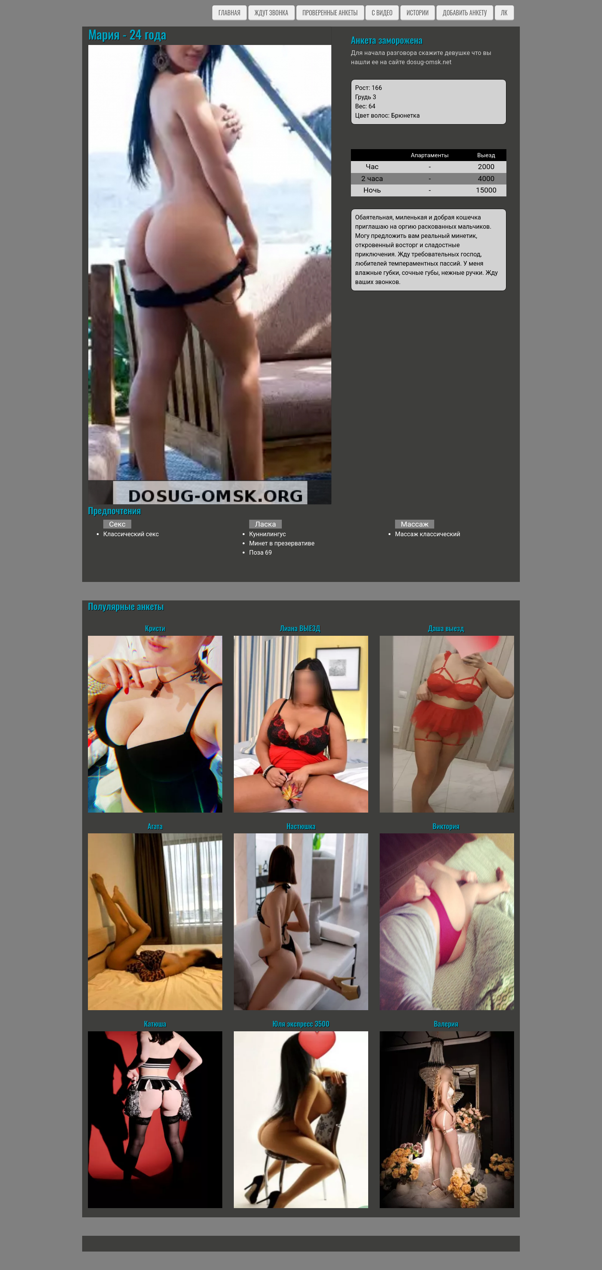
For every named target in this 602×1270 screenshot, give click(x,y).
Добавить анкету (465, 12)
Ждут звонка (271, 12)
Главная (229, 12)
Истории (417, 12)
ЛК (504, 12)
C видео (382, 12)
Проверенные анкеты (330, 12)
